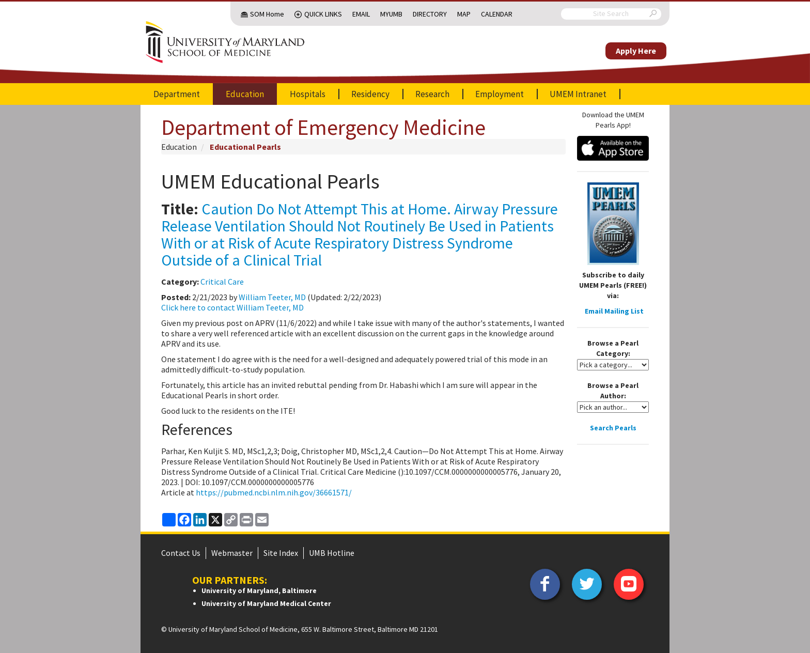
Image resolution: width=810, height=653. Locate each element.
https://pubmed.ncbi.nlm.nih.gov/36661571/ (273, 492)
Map (464, 14)
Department (176, 94)
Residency (370, 94)
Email (361, 14)
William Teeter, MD (272, 297)
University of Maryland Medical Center (266, 603)
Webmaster (232, 553)
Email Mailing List (614, 311)
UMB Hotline (331, 553)
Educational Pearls (245, 147)
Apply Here (636, 50)
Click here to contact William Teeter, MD (232, 307)
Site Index (280, 553)
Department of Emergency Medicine (323, 127)
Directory (430, 14)
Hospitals (307, 94)
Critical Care (222, 281)
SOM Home (267, 14)
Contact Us (180, 553)
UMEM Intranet (578, 94)
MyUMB (391, 14)
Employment (499, 94)
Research (432, 94)
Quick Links (323, 14)
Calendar (496, 14)
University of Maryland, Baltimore (259, 590)
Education (245, 94)
